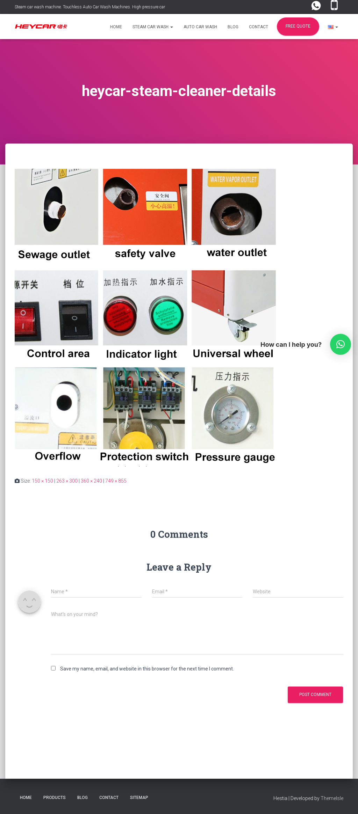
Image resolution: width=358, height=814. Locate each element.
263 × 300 (67, 481)
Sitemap (139, 797)
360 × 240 (91, 481)
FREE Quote (298, 26)
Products (54, 797)
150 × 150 (42, 481)
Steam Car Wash (153, 26)
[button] (171, 26)
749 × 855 (116, 481)
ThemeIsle (332, 798)
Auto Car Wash (200, 26)
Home (116, 26)
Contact (258, 26)
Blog (233, 26)
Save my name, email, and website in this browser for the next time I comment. (147, 669)
